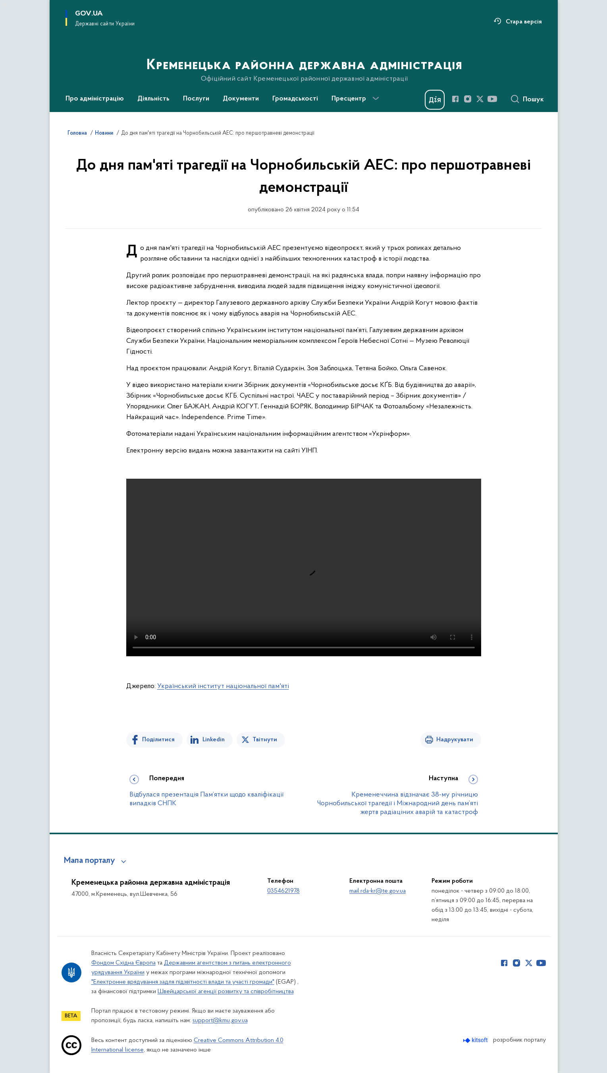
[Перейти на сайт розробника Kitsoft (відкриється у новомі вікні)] (476, 1040)
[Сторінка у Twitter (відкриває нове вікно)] (480, 99)
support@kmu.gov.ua (220, 1020)
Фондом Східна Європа (123, 963)
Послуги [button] (196, 98)
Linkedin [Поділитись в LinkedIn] (213, 740)
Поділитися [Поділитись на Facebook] (158, 740)
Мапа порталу (89, 860)
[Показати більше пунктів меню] (376, 98)
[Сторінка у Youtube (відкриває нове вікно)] (492, 99)
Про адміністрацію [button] (95, 98)
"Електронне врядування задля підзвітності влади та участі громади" (182, 982)
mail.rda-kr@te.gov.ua (377, 891)
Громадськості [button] (295, 98)
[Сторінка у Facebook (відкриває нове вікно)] (455, 99)
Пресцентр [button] (348, 98)
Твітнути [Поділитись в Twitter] (264, 740)
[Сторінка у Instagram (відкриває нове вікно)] (467, 99)
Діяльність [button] (153, 98)
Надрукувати (454, 740)
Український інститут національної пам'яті (223, 686)
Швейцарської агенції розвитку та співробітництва (226, 991)
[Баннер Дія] (435, 100)
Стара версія (524, 22)
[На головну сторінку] (303, 55)
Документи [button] (241, 98)
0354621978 (283, 891)
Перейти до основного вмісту (5, 5)
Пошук (533, 99)
